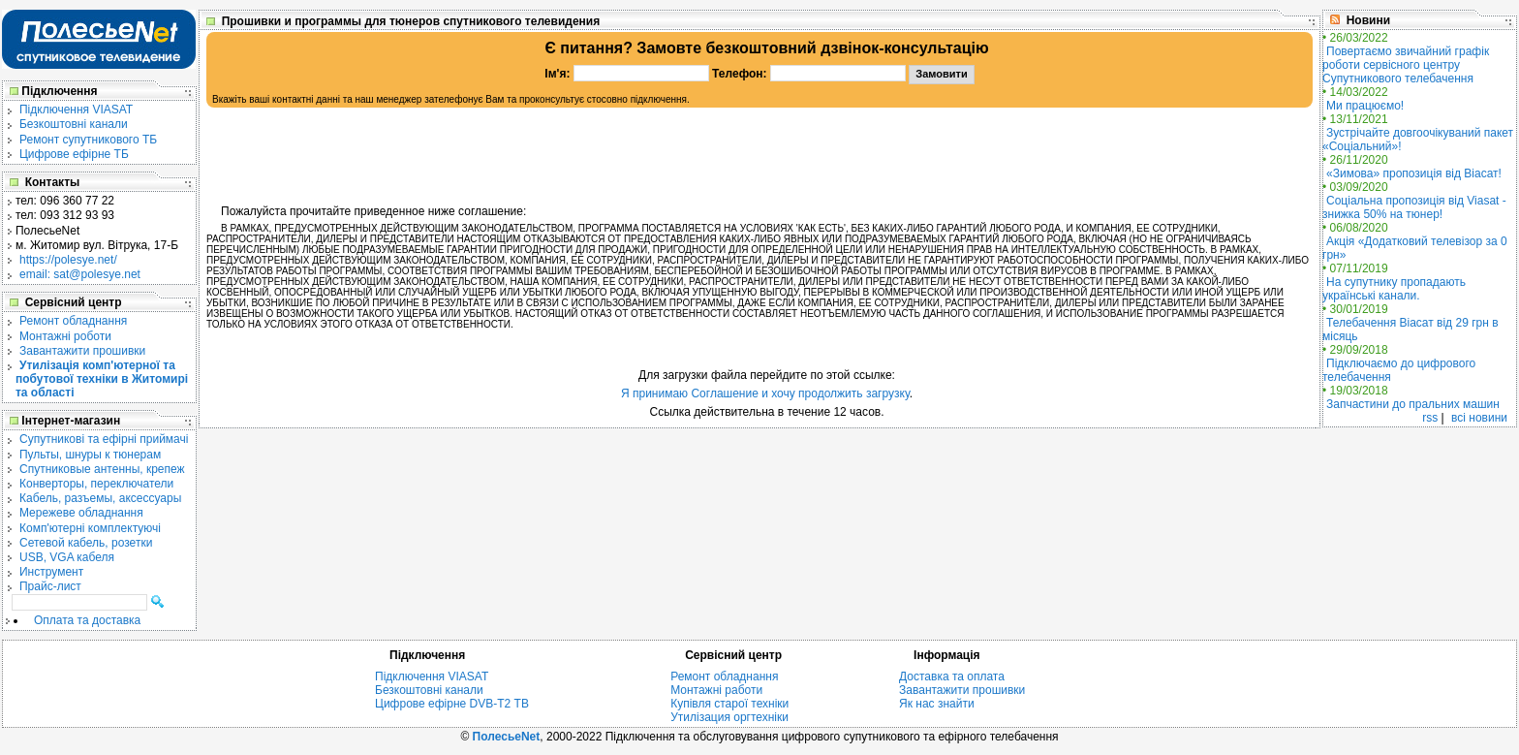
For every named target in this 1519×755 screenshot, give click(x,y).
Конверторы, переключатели (96, 483)
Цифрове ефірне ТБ (74, 154)
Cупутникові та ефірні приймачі (103, 439)
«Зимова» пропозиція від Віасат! (1414, 173)
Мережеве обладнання (81, 512)
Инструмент (51, 572)
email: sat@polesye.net (79, 274)
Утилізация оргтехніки (729, 717)
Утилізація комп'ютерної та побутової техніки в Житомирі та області (102, 379)
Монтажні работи (716, 690)
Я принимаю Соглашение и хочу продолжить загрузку (765, 393)
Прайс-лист (50, 586)
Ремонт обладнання (73, 321)
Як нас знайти (937, 703)
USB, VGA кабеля (66, 557)
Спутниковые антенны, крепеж (102, 469)
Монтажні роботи (65, 336)
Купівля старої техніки (729, 703)
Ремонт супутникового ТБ (88, 139)
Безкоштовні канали (73, 124)
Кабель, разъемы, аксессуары (100, 498)
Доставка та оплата (952, 676)
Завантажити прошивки (82, 351)
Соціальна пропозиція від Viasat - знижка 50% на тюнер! (1414, 207)
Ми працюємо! (1365, 105)
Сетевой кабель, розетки (85, 543)
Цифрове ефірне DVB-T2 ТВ (452, 703)
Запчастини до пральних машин (1413, 404)
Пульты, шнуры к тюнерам (90, 454)
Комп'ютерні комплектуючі (90, 528)
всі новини (1479, 418)
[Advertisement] (759, 156)
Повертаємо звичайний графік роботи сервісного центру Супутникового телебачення (1405, 65)
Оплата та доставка (87, 620)
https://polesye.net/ (68, 260)
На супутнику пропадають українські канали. (1394, 288)
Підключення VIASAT (76, 109)
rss (1430, 418)
